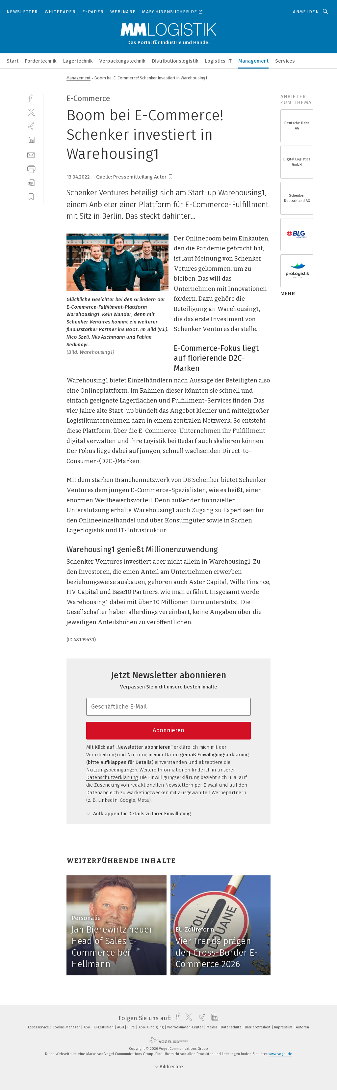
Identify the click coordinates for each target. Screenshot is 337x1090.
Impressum (283, 1027)
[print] (31, 168)
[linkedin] (31, 140)
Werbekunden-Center (185, 1027)
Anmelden (306, 11)
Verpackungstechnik (122, 61)
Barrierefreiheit (258, 1027)
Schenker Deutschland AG (297, 198)
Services (285, 61)
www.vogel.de (280, 1054)
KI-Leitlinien (104, 1027)
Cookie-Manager (67, 1027)
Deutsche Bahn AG (296, 125)
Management (253, 61)
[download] (31, 183)
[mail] (31, 154)
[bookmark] (170, 177)
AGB (121, 1027)
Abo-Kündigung (152, 1027)
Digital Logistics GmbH (296, 162)
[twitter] (31, 112)
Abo (87, 1027)
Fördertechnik (41, 61)
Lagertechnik (78, 61)
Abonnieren (168, 730)
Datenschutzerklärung (112, 777)
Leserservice (39, 1027)
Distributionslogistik (175, 61)
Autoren (302, 1027)
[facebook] (31, 98)
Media (212, 1027)
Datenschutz (231, 1027)
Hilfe (131, 1027)
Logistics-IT (218, 61)
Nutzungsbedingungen (111, 770)
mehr (287, 293)
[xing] (31, 126)
